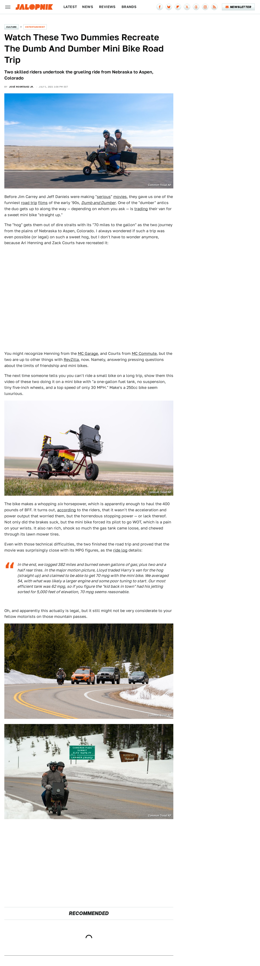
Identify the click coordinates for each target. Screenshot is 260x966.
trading (141, 208)
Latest (70, 7)
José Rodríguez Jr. (21, 86)
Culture (11, 27)
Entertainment (35, 27)
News (87, 7)
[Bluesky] (169, 7)
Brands (129, 7)
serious (104, 196)
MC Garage (88, 353)
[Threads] (196, 7)
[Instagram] (205, 7)
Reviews (107, 7)
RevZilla (71, 359)
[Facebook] (159, 7)
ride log (120, 550)
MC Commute (144, 353)
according (66, 510)
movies (120, 196)
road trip (29, 202)
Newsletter (238, 7)
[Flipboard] (178, 7)
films (43, 202)
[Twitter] (187, 7)
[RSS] (214, 7)
